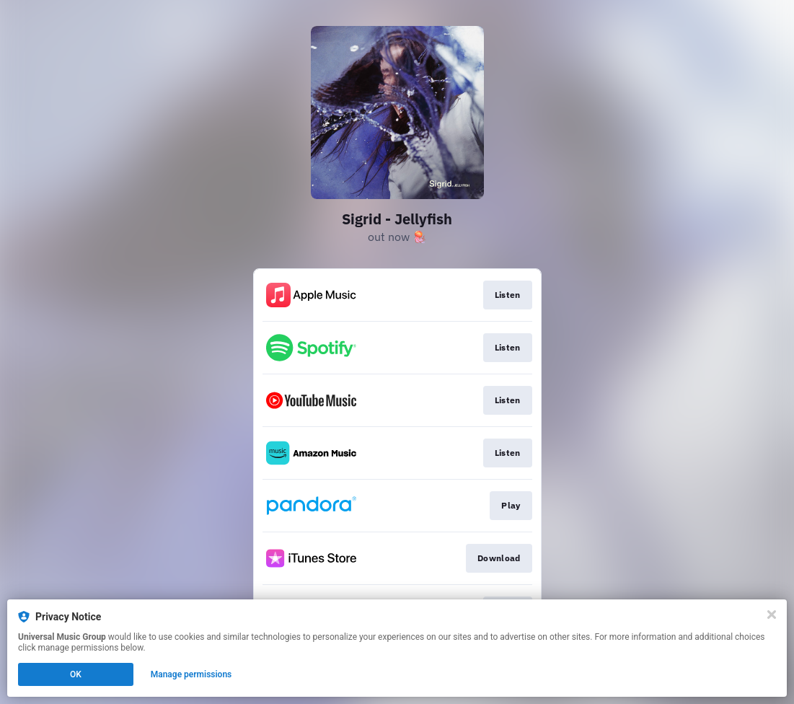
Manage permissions (191, 674)
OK (75, 674)
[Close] (771, 614)
